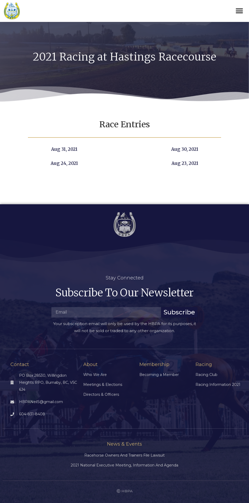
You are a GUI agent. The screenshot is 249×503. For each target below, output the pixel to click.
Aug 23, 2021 (184, 163)
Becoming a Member (159, 374)
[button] (239, 11)
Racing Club (206, 374)
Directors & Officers (101, 394)
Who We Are (95, 374)
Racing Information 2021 (217, 384)
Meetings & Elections (102, 384)
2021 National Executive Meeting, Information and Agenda (124, 465)
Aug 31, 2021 (64, 149)
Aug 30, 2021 (184, 149)
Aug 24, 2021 (64, 163)
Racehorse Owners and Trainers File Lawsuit (124, 455)
